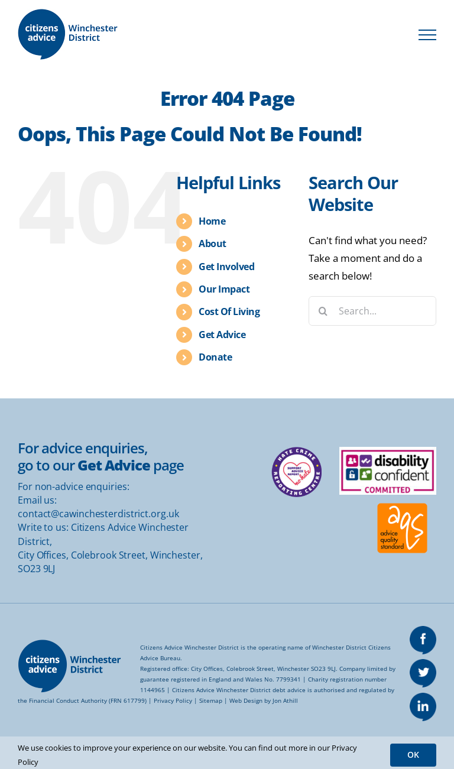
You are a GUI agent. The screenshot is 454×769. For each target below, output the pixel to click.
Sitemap (210, 700)
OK (413, 754)
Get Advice (222, 334)
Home (212, 221)
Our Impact (224, 289)
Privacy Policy (173, 700)
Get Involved (226, 266)
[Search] (323, 311)
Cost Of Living (229, 311)
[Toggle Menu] (427, 35)
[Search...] (372, 311)
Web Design (245, 700)
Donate (215, 357)
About (212, 243)
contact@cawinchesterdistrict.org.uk (98, 513)
